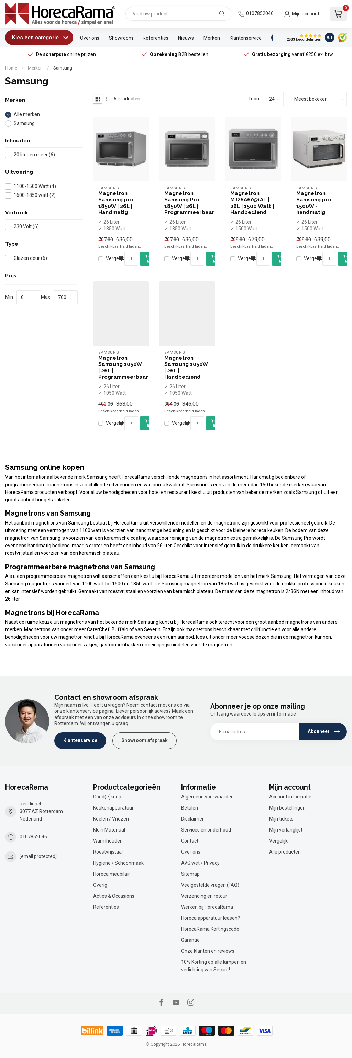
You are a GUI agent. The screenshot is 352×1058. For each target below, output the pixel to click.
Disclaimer (192, 819)
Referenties (155, 38)
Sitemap (190, 874)
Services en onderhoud (206, 830)
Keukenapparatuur (113, 808)
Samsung (62, 68)
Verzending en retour (204, 896)
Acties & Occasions (113, 896)
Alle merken (27, 114)
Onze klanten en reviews (207, 951)
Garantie (190, 940)
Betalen (189, 808)
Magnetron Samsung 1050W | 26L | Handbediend (186, 367)
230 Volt (26, 226)
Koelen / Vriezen (111, 819)
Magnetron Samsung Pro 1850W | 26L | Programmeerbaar (187, 202)
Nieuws (186, 38)
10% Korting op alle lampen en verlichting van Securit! (213, 965)
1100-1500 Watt (35, 186)
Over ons (89, 38)
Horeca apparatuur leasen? (210, 918)
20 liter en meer (34, 154)
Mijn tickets (281, 819)
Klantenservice (246, 38)
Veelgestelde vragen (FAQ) (210, 885)
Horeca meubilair (111, 874)
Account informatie (290, 797)
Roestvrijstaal (108, 852)
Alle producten (285, 852)
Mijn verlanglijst (285, 830)
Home (11, 68)
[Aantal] (131, 259)
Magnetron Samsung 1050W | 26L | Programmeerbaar (121, 367)
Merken (212, 38)
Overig (100, 885)
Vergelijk (115, 258)
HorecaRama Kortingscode (210, 929)
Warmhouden (108, 841)
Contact (189, 841)
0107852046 (260, 13)
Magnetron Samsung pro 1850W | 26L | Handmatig (115, 202)
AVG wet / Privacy (200, 863)
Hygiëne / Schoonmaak (118, 863)
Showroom (121, 38)
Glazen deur (30, 258)
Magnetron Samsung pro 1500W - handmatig (313, 202)
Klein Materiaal (109, 830)
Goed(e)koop (107, 797)
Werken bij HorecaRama (207, 907)
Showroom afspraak (144, 740)
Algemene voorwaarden (207, 797)
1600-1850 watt (35, 195)
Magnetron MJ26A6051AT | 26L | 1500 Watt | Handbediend (252, 202)
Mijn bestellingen (287, 808)
